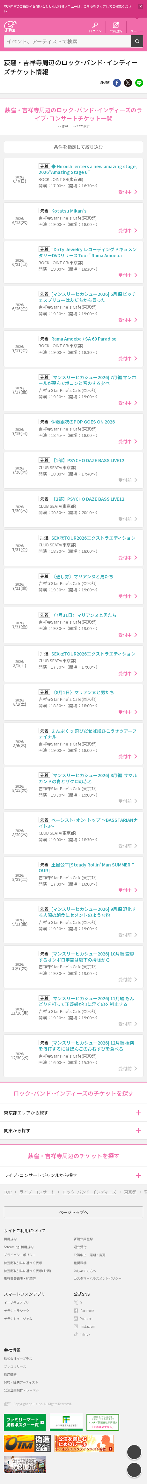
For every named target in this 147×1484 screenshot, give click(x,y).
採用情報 (10, 1374)
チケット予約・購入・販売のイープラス (10, 26)
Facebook (87, 1310)
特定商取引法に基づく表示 (23, 1262)
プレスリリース (15, 1366)
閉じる (140, 6)
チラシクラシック (16, 1310)
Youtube (86, 1318)
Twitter (128, 83)
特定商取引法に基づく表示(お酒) (27, 1270)
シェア (117, 83)
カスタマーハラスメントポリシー (97, 1278)
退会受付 (80, 1246)
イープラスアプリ (16, 1302)
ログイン (95, 30)
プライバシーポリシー (20, 1254)
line (139, 83)
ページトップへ (73, 1212)
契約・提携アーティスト (21, 1382)
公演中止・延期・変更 (90, 1254)
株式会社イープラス (18, 1358)
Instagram (88, 1326)
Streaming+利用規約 (18, 1246)
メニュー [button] (136, 30)
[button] (138, 1112)
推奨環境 (80, 1262)
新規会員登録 (83, 1238)
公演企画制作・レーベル (21, 1390)
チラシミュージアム (18, 1318)
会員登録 (116, 30)
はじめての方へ (85, 1270)
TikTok (85, 1334)
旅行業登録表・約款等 (20, 1278)
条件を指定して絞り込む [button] (78, 147)
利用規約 (10, 1238)
